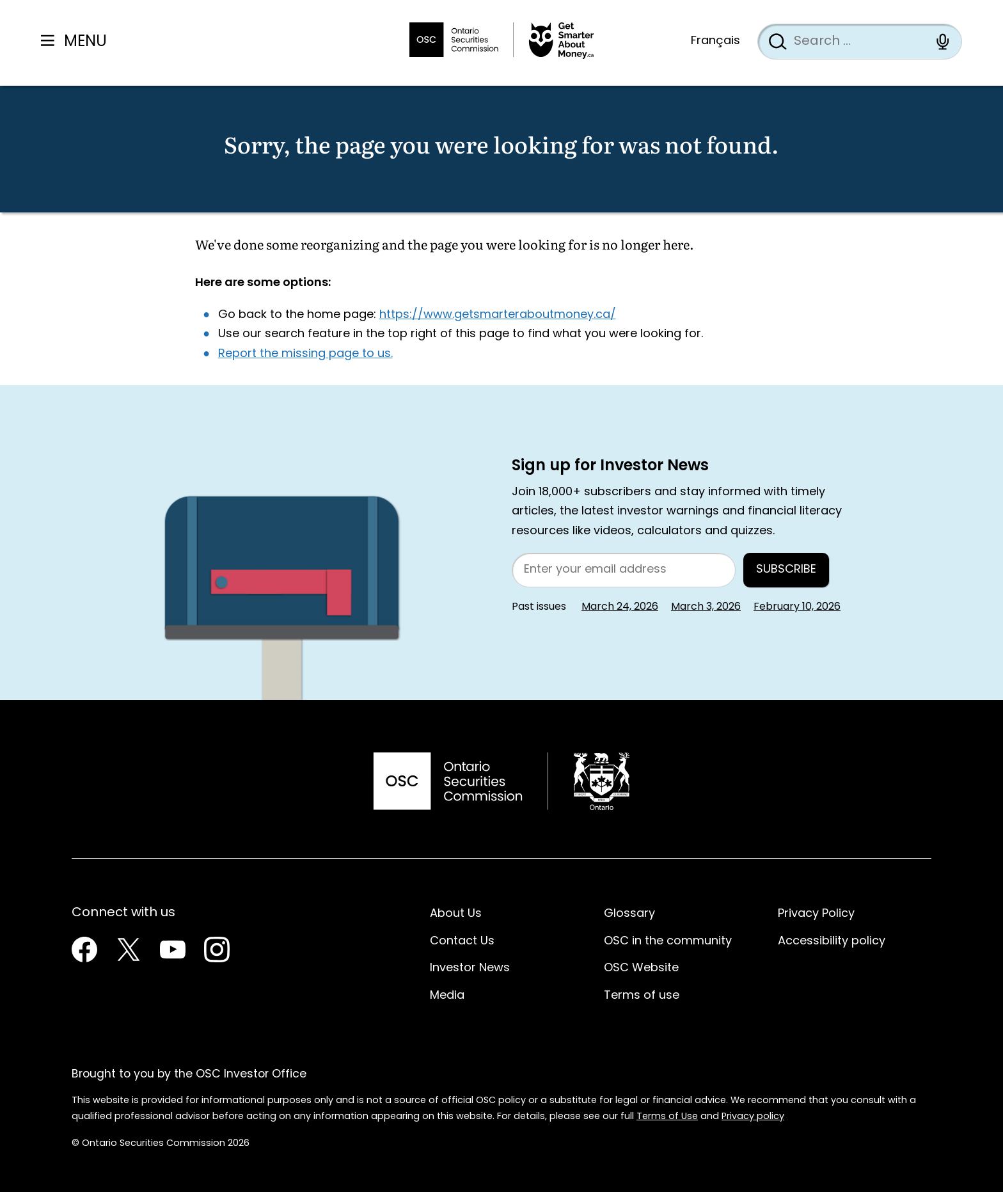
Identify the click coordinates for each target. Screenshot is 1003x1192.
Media (447, 996)
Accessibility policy (831, 941)
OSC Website (641, 968)
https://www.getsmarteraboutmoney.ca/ (497, 315)
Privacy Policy (816, 914)
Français (715, 41)
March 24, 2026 (619, 607)
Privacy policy (753, 1116)
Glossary (629, 914)
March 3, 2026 (706, 607)
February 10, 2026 (797, 607)
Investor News (470, 968)
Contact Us (462, 941)
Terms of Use (667, 1116)
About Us (456, 914)
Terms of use (641, 996)
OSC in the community (668, 941)
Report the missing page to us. (305, 354)
